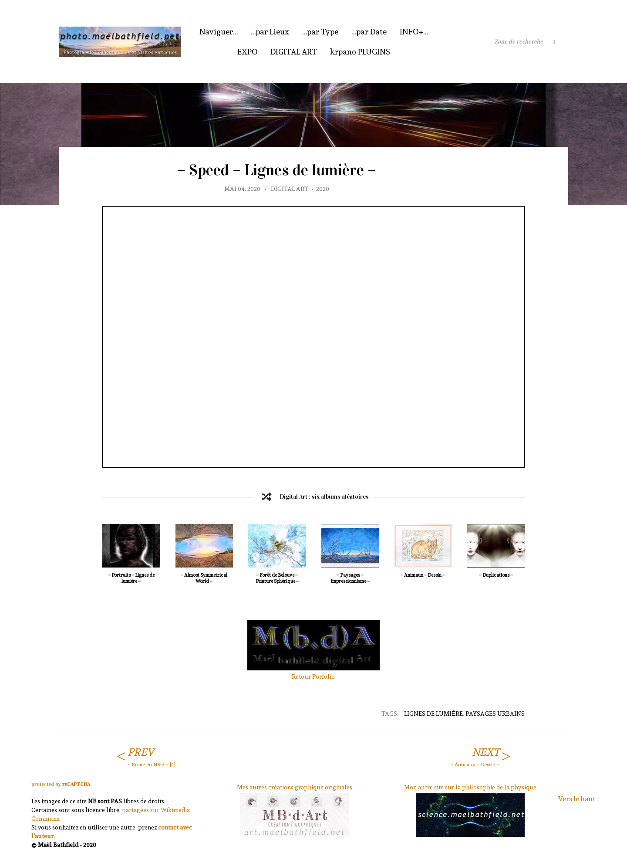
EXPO (247, 51)
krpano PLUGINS (360, 51)
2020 (322, 189)
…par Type (320, 31)
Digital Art (289, 189)
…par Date (369, 31)
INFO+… (414, 31)
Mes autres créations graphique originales (294, 787)
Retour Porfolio (313, 676)
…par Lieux (270, 31)
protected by (60, 784)
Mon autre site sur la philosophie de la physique (470, 787)
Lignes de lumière (433, 713)
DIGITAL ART (293, 51)
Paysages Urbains (495, 713)
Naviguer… (218, 31)
